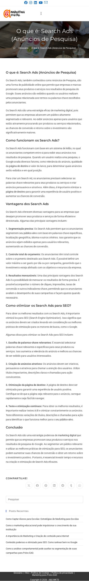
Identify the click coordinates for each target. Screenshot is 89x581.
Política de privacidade (62, 573)
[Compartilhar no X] (28, 485)
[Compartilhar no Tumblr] (71, 485)
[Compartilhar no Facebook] (37, 485)
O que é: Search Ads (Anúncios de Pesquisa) (54, 48)
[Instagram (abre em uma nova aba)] (31, 2)
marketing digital (67, 435)
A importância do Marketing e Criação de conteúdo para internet (37, 536)
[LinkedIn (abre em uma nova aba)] (36, 2)
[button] (41, 13)
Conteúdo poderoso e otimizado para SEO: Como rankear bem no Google (41, 542)
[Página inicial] (14, 48)
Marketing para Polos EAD (44, 575)
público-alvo (30, 233)
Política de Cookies (40, 573)
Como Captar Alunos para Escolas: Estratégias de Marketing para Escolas (42, 519)
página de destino (19, 166)
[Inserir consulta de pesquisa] (44, 499)
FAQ (27, 573)
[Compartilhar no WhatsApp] (79, 485)
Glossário (18, 573)
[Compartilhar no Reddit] (62, 485)
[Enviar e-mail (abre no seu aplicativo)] (46, 2)
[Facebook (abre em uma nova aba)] (26, 2)
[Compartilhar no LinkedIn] (54, 485)
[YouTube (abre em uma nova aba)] (41, 2)
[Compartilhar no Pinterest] (45, 485)
